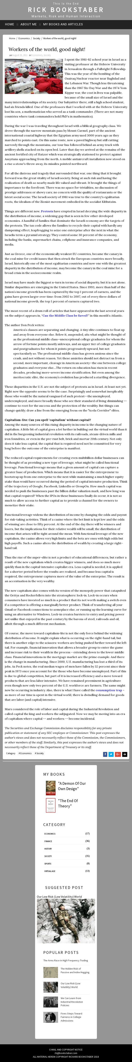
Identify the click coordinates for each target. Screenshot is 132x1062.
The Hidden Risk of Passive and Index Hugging (75, 970)
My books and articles (66, 23)
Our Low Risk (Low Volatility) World (59, 896)
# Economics (25, 753)
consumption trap (109, 690)
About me (31, 23)
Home (10, 23)
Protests (47, 211)
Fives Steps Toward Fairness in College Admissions (71, 1016)
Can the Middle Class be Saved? (65, 315)
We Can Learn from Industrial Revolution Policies (72, 1001)
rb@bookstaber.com (66, 1052)
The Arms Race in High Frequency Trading (65, 960)
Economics (24, 37)
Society (36, 37)
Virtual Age (49, 871)
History (48, 848)
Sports (47, 863)
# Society (39, 753)
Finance (48, 841)
